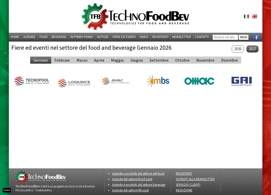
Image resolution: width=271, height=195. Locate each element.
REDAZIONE (184, 190)
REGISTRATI (184, 173)
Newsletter (181, 37)
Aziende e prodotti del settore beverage (138, 185)
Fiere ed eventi (124, 37)
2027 (252, 48)
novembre (205, 60)
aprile (99, 60)
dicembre (229, 60)
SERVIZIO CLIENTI (188, 185)
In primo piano (81, 37)
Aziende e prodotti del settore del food (138, 173)
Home (15, 37)
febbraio (62, 60)
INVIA (243, 37)
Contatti (202, 37)
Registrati (160, 37)
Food (44, 37)
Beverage (59, 37)
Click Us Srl (75, 186)
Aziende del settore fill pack (130, 190)
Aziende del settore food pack (132, 179)
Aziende (29, 37)
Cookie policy (43, 190)
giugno (137, 60)
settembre (159, 60)
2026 (237, 48)
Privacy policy (24, 190)
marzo (82, 60)
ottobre (182, 60)
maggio (117, 60)
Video (144, 37)
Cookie (6, 190)
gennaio (40, 60)
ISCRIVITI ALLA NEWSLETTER (195, 179)
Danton (90, 186)
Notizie (103, 37)
